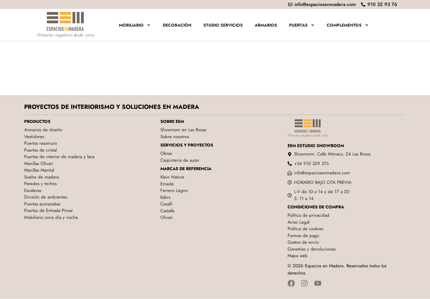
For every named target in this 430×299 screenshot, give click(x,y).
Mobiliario (135, 25)
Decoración (177, 25)
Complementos (348, 25)
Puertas (302, 25)
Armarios (266, 25)
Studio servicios (223, 25)
